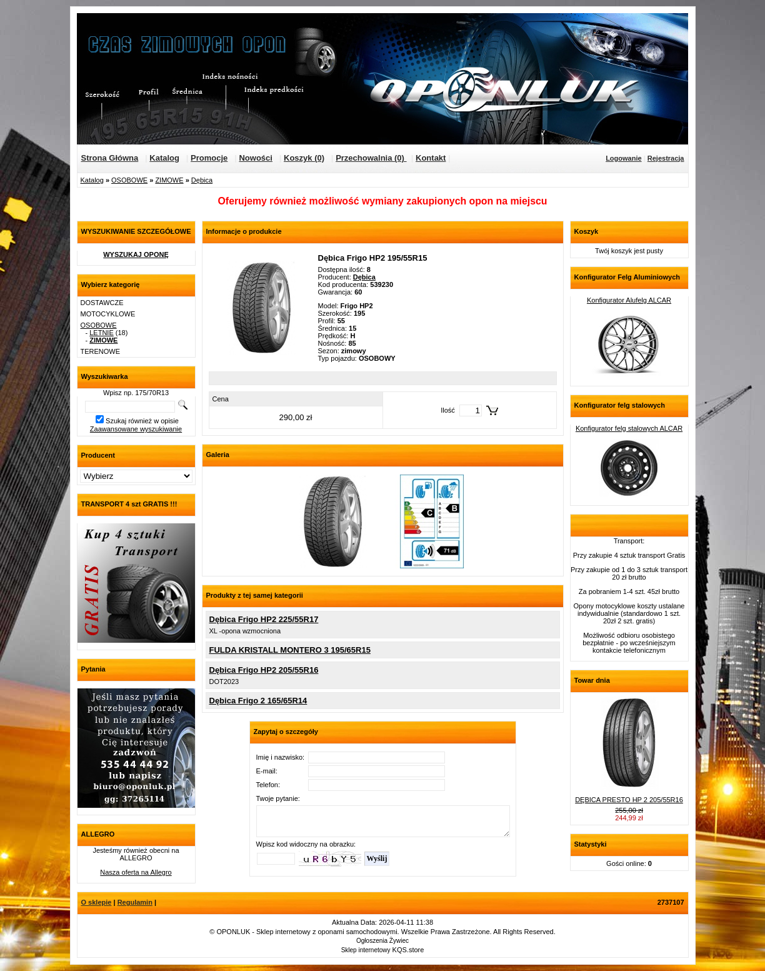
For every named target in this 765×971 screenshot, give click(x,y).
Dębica (201, 180)
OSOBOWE (129, 180)
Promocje (209, 158)
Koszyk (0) (304, 158)
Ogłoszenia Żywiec (382, 940)
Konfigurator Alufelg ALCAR (629, 300)
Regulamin (135, 902)
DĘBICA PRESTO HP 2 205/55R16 (629, 799)
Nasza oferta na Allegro (135, 872)
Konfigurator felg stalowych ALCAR (629, 428)
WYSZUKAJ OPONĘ (136, 254)
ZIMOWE (169, 180)
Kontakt (431, 158)
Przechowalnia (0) (371, 158)
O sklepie (96, 902)
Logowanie (623, 158)
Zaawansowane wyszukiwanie (136, 429)
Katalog (164, 158)
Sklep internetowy (366, 950)
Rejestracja (666, 158)
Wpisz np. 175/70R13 (136, 392)
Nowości (255, 158)
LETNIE (101, 332)
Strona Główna (110, 158)
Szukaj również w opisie (142, 421)
